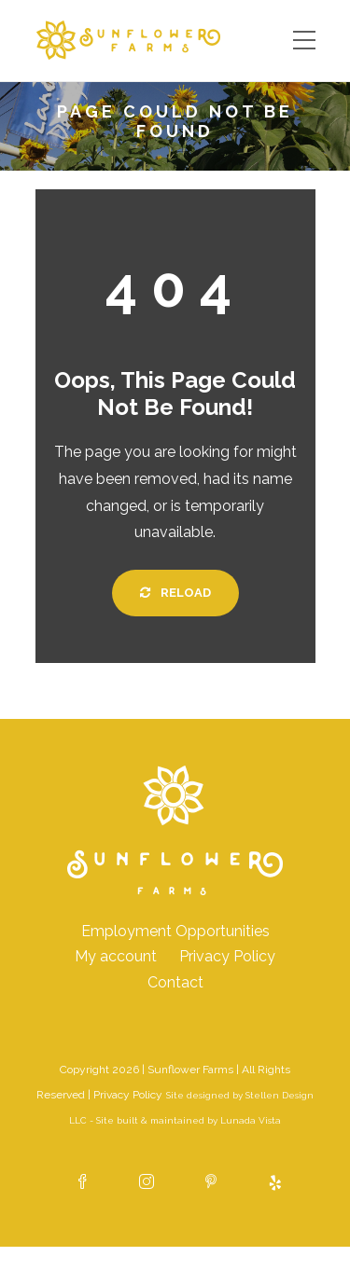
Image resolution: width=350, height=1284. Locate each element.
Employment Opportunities (175, 931)
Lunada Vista (250, 1120)
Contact (175, 982)
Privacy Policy (227, 956)
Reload (175, 593)
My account (116, 956)
